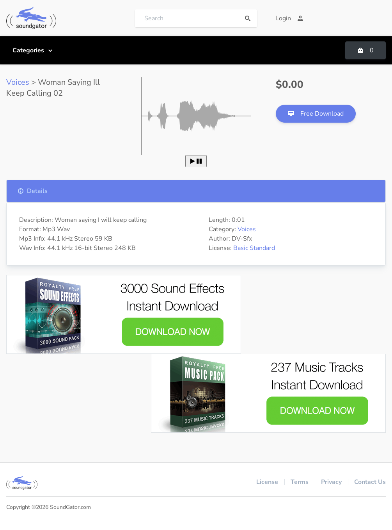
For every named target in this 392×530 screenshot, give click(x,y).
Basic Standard (254, 248)
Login (289, 18)
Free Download (316, 113)
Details (33, 191)
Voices (17, 82)
